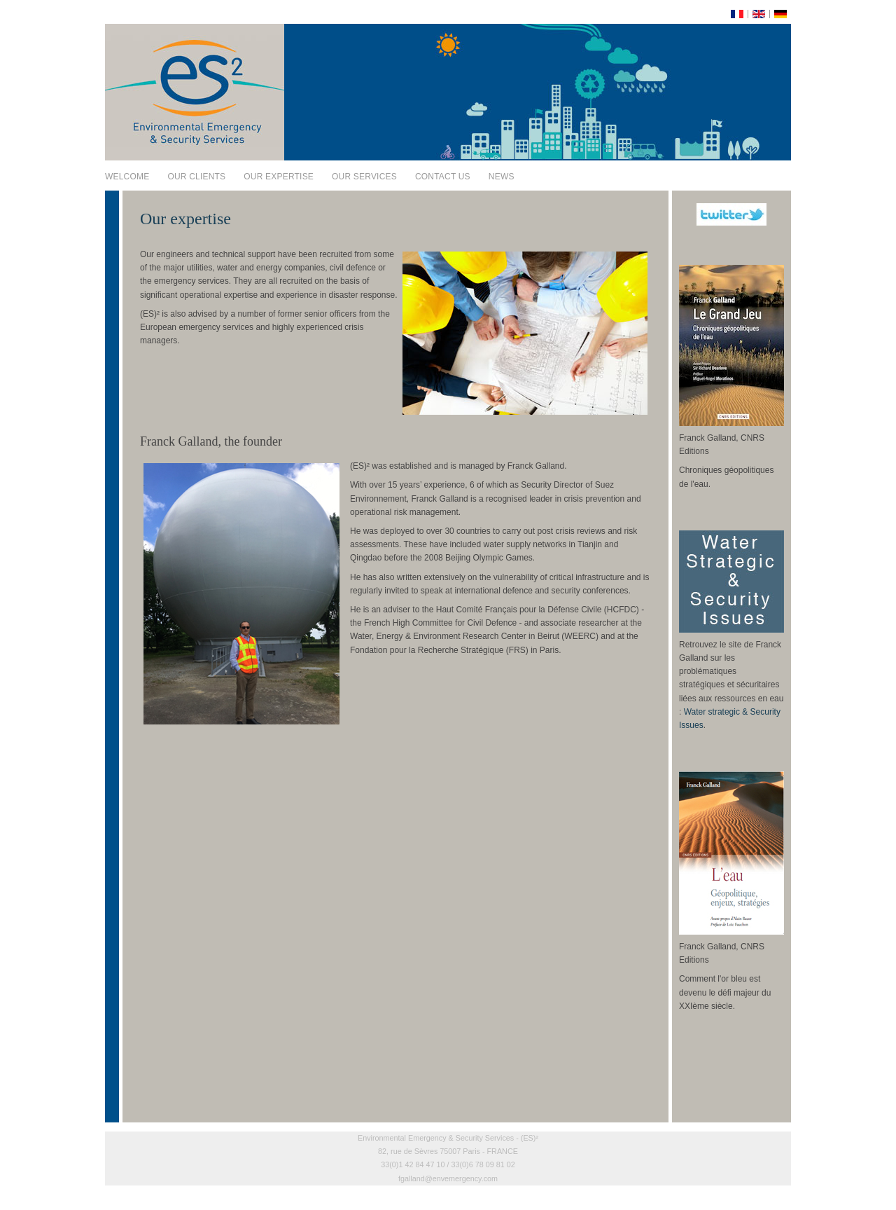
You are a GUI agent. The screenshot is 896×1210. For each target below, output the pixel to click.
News (501, 176)
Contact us (442, 176)
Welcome (127, 176)
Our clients (196, 176)
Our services (364, 176)
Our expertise (279, 176)
